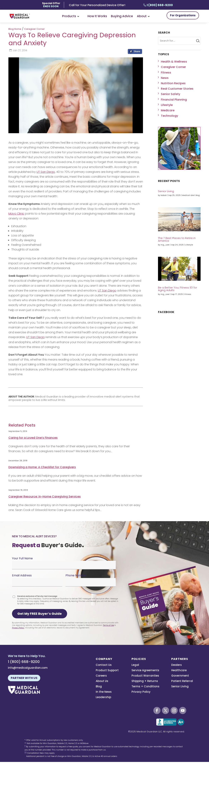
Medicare (167, 110)
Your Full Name (22, 558)
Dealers (176, 665)
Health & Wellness (174, 62)
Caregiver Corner (34, 29)
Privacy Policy (18, 627)
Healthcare (179, 670)
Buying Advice (122, 16)
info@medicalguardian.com (28, 668)
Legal (135, 665)
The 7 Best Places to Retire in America (177, 239)
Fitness (166, 72)
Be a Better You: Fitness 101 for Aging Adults (177, 289)
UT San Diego (46, 172)
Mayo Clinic (16, 214)
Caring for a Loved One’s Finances (33, 438)
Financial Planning (174, 100)
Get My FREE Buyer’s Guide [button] (39, 613)
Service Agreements (145, 670)
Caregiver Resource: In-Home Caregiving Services (44, 496)
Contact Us (104, 665)
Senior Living (166, 191)
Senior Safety (170, 94)
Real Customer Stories (177, 89)
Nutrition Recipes (173, 83)
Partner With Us (24, 678)
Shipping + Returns (145, 681)
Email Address (22, 575)
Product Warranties (145, 675)
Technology (169, 116)
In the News (104, 692)
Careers (101, 675)
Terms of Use (108, 625)
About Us (102, 681)
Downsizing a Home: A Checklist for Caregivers (42, 467)
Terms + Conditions (145, 686)
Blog (99, 686)
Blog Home (14, 29)
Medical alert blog (191, 195)
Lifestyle (167, 105)
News (165, 78)
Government (180, 675)
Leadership (103, 697)
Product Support (107, 670)
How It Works (97, 16)
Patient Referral (182, 681)
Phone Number (76, 575)
